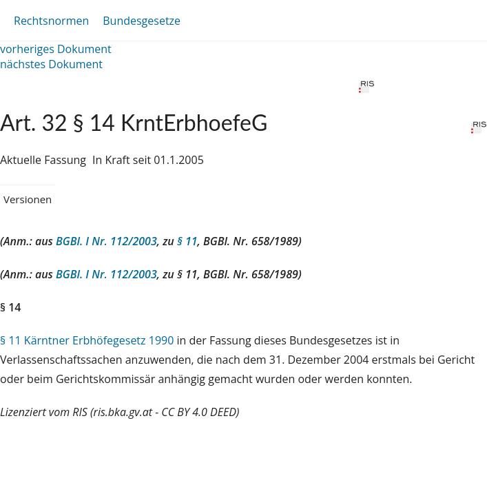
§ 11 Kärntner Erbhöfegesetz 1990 (87, 340)
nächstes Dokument (51, 64)
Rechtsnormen (51, 20)
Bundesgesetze (141, 20)
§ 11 (187, 241)
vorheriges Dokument (56, 48)
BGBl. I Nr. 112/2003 (106, 241)
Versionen (27, 199)
